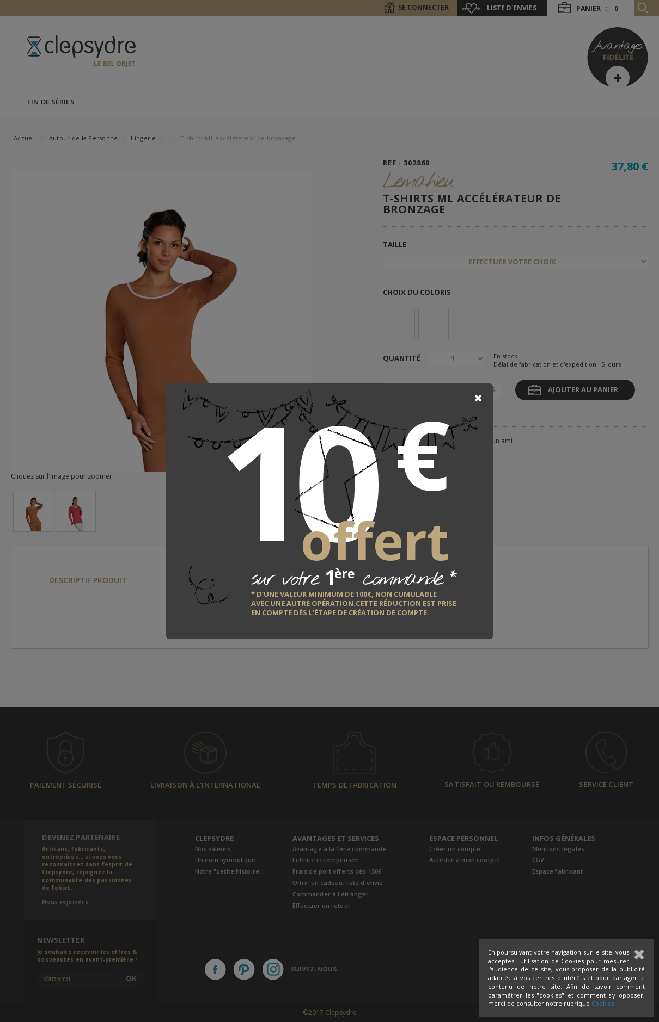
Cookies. (603, 1003)
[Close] (478, 398)
